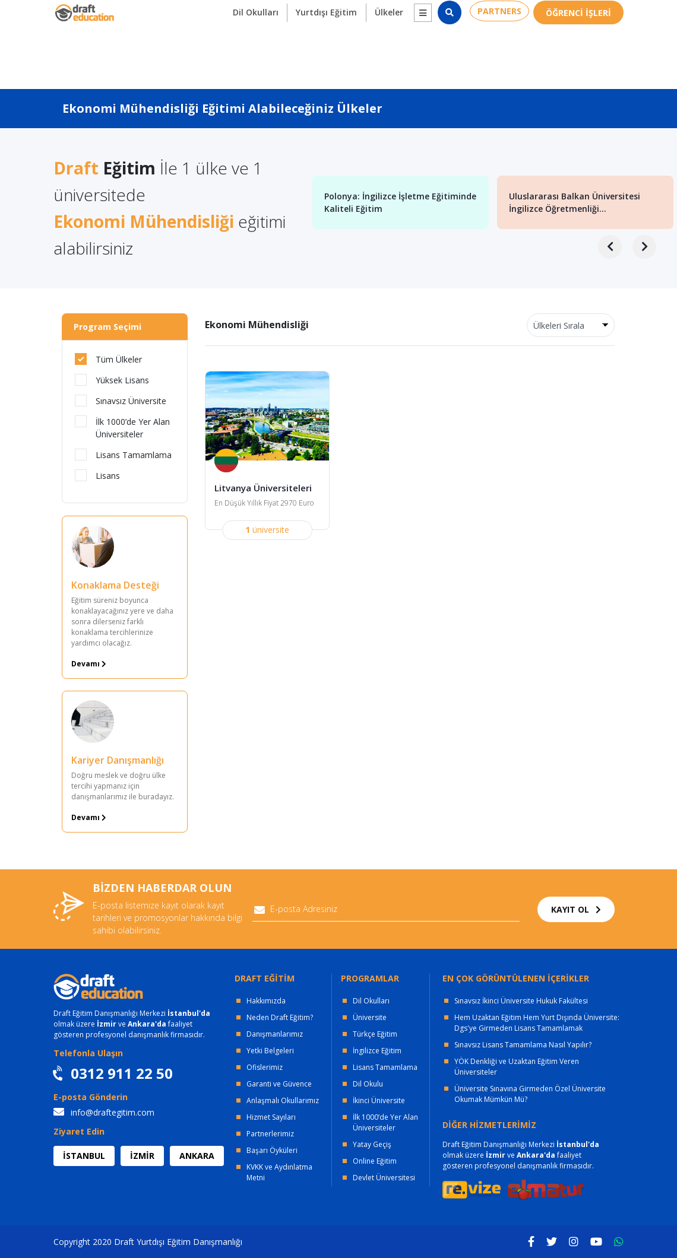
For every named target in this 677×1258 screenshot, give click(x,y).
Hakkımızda (266, 1001)
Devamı (88, 664)
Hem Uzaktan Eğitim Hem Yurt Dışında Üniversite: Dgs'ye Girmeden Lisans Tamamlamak (536, 1022)
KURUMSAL (235, 12)
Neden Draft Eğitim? (279, 1017)
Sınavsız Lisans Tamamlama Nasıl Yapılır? (522, 1045)
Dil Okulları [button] (241, 54)
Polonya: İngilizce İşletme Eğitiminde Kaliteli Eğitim (400, 202)
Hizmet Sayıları (271, 1117)
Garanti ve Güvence (279, 1084)
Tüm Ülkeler (108, 359)
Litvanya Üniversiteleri (266, 488)
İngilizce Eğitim (377, 1051)
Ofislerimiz (264, 1067)
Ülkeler (381, 54)
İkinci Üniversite (379, 1100)
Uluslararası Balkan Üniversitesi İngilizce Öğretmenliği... (574, 202)
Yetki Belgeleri (270, 1051)
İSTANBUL (84, 1155)
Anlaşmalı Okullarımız (282, 1100)
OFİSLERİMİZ (156, 12)
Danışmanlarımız (274, 1034)
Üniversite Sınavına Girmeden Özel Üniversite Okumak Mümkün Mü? (530, 1094)
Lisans (97, 475)
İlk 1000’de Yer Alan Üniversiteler (122, 427)
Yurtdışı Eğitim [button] (315, 54)
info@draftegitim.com (103, 1112)
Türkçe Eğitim (375, 1034)
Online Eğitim (375, 1161)
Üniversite (370, 1017)
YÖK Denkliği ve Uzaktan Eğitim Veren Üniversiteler (516, 1066)
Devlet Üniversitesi (384, 1178)
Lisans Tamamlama (123, 454)
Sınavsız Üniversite (120, 400)
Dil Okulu (368, 1084)
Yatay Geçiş (372, 1144)
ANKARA (196, 1155)
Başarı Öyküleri (272, 1150)
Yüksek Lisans (112, 380)
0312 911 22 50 (588, 12)
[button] (414, 55)
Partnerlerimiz (270, 1134)
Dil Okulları (371, 1001)
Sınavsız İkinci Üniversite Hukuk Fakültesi (521, 1001)
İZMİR (142, 1155)
